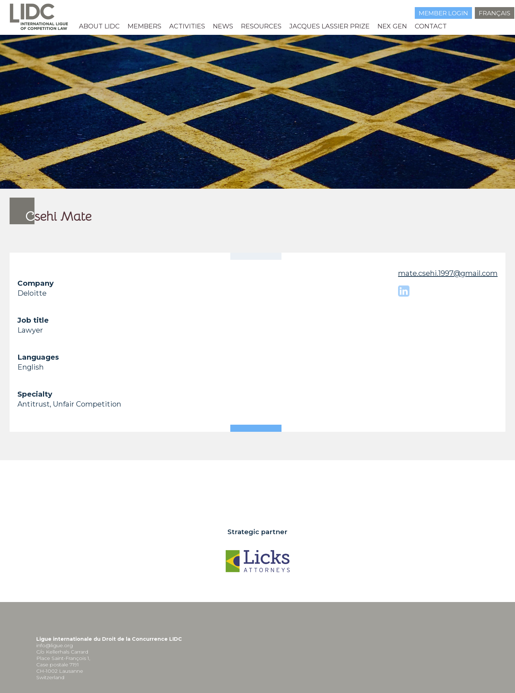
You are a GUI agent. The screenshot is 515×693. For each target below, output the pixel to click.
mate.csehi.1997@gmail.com (448, 273)
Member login (443, 13)
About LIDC (99, 26)
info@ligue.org (54, 645)
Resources (261, 26)
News (223, 26)
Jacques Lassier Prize (329, 26)
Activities (187, 26)
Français (494, 13)
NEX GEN (392, 26)
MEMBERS (144, 26)
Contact (431, 26)
